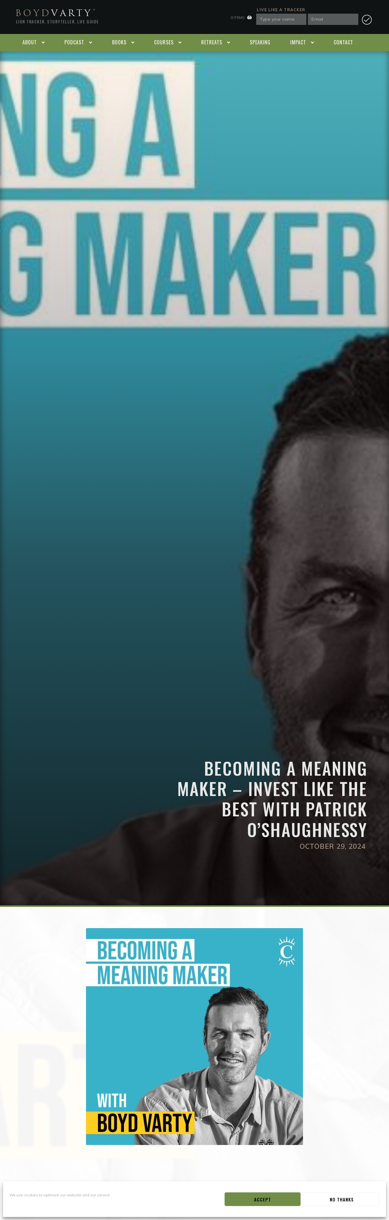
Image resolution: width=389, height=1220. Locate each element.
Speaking (260, 42)
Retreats (211, 42)
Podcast (74, 42)
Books (119, 42)
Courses (164, 42)
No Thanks (342, 1199)
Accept (262, 1199)
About (29, 42)
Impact (298, 42)
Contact (343, 42)
